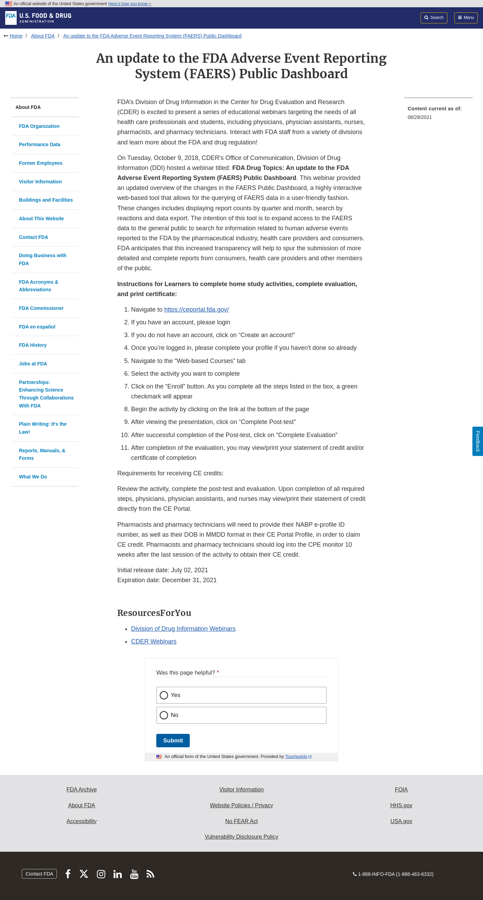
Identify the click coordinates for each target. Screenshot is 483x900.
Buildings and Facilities (46, 200)
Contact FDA (33, 237)
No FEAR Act (241, 821)
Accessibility (82, 821)
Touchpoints (296, 756)
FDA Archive (82, 789)
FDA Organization (39, 126)
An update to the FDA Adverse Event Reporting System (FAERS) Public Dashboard (152, 36)
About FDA (43, 36)
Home (16, 36)
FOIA (401, 789)
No (174, 715)
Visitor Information (40, 181)
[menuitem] (438, 115)
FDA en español (37, 327)
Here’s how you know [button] (129, 3)
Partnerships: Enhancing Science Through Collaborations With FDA (46, 394)
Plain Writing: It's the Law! (43, 428)
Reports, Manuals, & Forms (42, 454)
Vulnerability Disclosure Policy (241, 837)
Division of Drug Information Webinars (183, 628)
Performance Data (39, 144)
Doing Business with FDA (43, 259)
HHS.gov (401, 805)
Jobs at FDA (33, 363)
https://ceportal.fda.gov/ (196, 309)
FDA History (33, 345)
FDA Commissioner (41, 308)
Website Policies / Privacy (241, 805)
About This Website (41, 218)
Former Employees (40, 163)
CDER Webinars (154, 641)
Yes (175, 695)
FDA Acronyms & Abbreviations (38, 286)
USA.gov (401, 821)
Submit (173, 740)
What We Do (33, 476)
